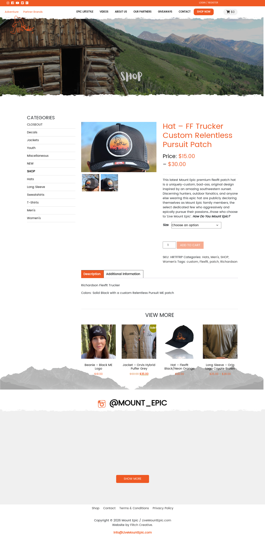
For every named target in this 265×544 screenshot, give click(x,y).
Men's (31, 210)
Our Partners (142, 12)
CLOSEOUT (35, 124)
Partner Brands (33, 12)
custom (192, 261)
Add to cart (190, 245)
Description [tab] (92, 274)
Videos (104, 12)
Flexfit (204, 261)
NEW (30, 163)
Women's (34, 218)
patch (214, 261)
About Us (121, 12)
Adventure (12, 12)
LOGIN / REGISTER (208, 2)
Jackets (33, 140)
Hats (30, 179)
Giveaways (165, 12)
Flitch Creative (141, 525)
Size (166, 225)
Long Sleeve (36, 187)
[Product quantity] (169, 245)
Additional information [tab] (123, 274)
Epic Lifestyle (84, 12)
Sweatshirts (35, 194)
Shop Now (203, 12)
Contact (184, 12)
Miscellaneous (37, 155)
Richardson (228, 261)
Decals (32, 132)
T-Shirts (33, 202)
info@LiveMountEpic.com (132, 532)
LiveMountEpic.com (156, 520)
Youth (31, 148)
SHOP (31, 171)
